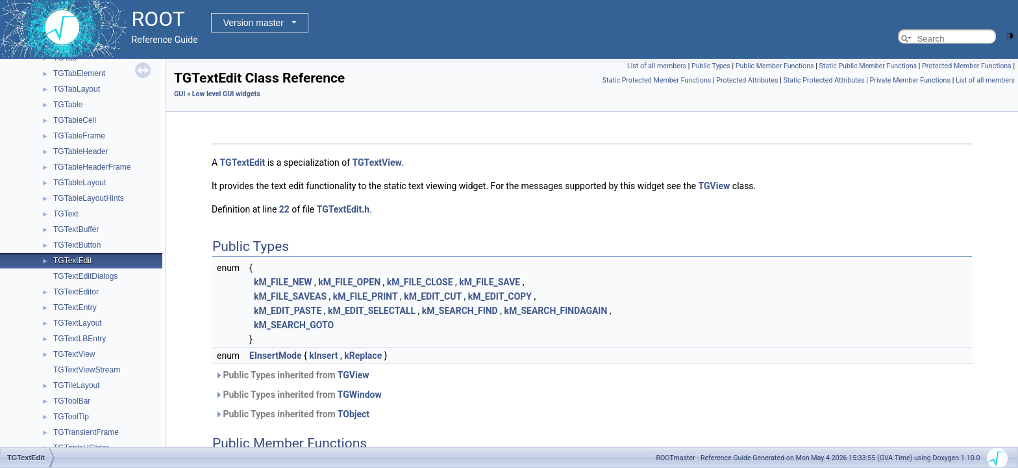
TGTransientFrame (86, 432)
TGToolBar (71, 401)
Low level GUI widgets (226, 94)
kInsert (323, 355)
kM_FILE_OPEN (349, 282)
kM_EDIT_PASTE (287, 311)
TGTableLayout (79, 182)
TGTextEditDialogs (85, 276)
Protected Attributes (747, 80)
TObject (353, 414)
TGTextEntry (75, 307)
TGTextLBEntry (79, 338)
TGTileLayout (76, 385)
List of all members (656, 66)
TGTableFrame (79, 135)
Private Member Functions (910, 80)
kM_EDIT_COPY (500, 296)
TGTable (67, 104)
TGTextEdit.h (343, 209)
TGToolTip (71, 416)
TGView (714, 186)
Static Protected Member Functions (657, 80)
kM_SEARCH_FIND (460, 311)
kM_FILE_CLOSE (420, 282)
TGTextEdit (72, 260)
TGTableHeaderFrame (91, 167)
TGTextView (74, 354)
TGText (66, 213)
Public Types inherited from (292, 375)
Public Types (710, 66)
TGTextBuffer (76, 229)
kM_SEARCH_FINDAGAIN (555, 311)
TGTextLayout (77, 323)
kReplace (363, 355)
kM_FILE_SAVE (489, 282)
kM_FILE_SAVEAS (290, 296)
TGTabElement (79, 73)
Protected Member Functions (967, 66)
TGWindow (360, 394)
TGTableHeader (80, 151)
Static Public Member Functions (868, 66)
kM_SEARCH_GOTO (294, 325)
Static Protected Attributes (823, 80)
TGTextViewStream (86, 369)
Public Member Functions (775, 66)
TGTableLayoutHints (88, 198)
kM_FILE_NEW (283, 282)
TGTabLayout (76, 89)
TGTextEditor (76, 291)
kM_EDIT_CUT (433, 296)
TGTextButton (77, 245)
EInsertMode (275, 355)
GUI (179, 94)
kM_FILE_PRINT (365, 296)
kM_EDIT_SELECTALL (372, 311)
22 (284, 209)
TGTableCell (74, 120)
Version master (253, 23)
